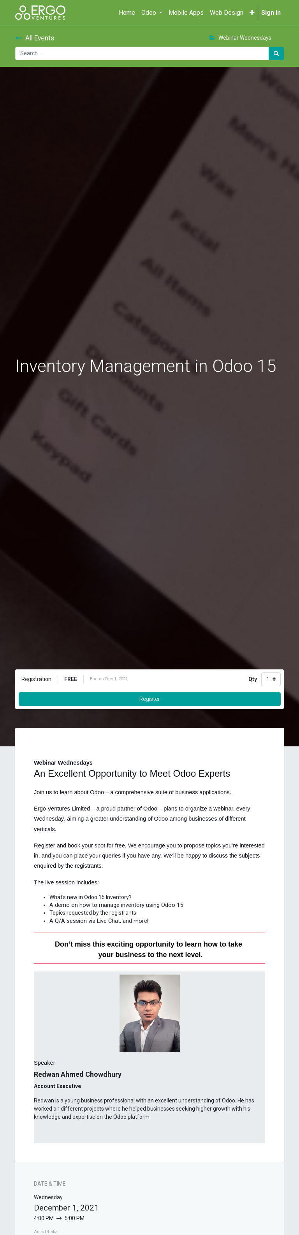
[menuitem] (127, 13)
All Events (35, 38)
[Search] (276, 53)
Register (149, 699)
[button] (252, 13)
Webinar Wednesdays (240, 38)
